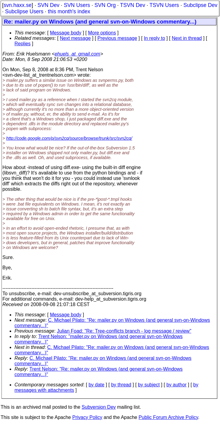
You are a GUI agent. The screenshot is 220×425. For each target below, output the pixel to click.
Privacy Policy (87, 417)
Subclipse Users (24, 11)
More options (102, 32)
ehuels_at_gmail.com (77, 53)
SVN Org (105, 5)
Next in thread (187, 38)
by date (96, 384)
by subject (149, 384)
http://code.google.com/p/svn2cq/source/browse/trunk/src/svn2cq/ (69, 138)
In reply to (154, 38)
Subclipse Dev (200, 5)
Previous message (117, 38)
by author (176, 384)
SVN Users (77, 5)
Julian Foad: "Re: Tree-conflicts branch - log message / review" (124, 331)
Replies (22, 43)
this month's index (69, 11)
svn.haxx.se (18, 5)
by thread (121, 384)
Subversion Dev (99, 407)
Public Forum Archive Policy (168, 417)
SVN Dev (48, 5)
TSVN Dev (132, 5)
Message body (65, 32)
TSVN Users (164, 5)
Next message (75, 38)
